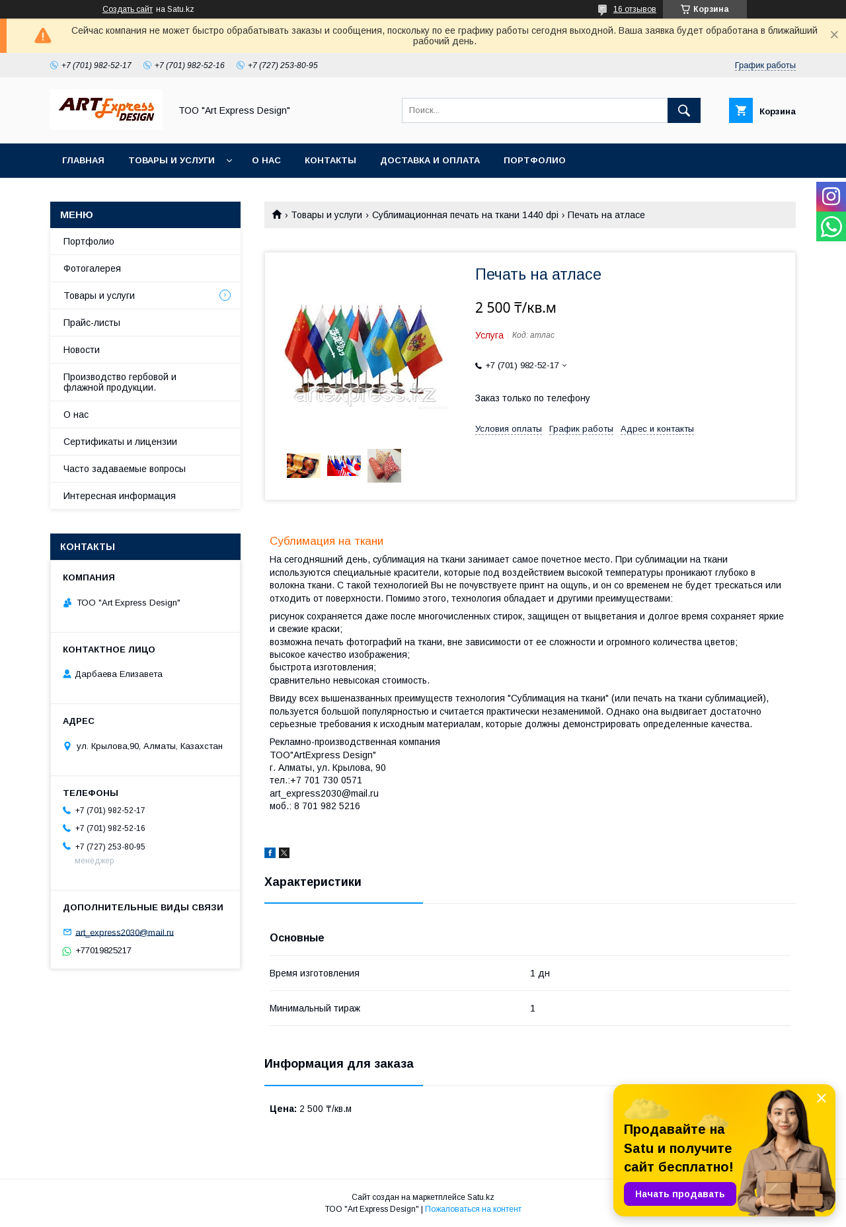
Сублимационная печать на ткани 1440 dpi (465, 215)
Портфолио (535, 160)
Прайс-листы (91, 322)
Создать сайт (127, 9)
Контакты (330, 160)
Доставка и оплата (430, 160)
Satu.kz (480, 1197)
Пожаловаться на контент (473, 1209)
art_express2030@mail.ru (124, 932)
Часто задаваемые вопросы (124, 468)
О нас (266, 160)
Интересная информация (119, 496)
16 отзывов (634, 9)
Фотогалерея (92, 268)
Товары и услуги (171, 160)
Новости (81, 349)
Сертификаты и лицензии (120, 441)
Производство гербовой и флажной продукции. (119, 382)
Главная (83, 160)
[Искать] (684, 110)
